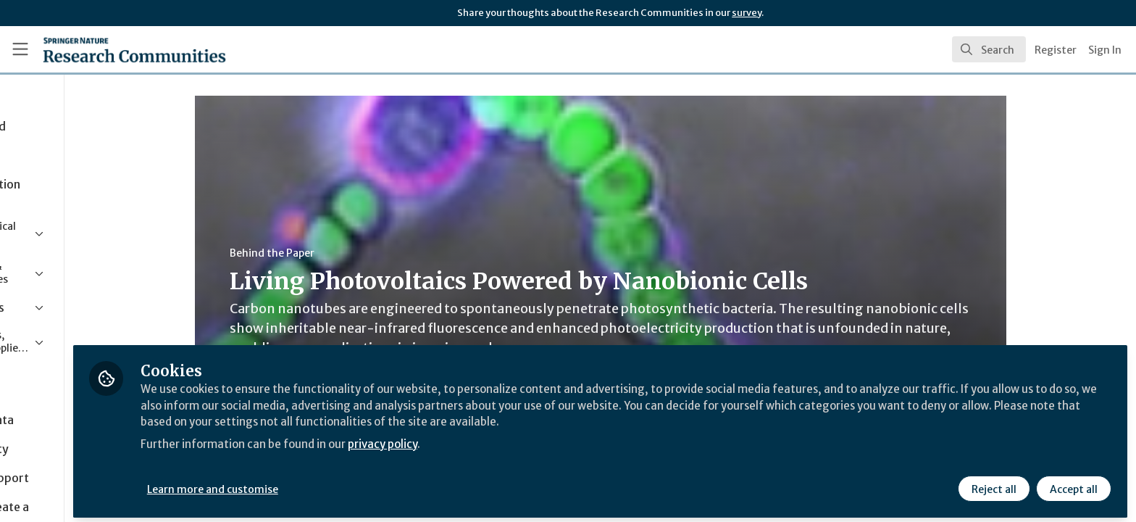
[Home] (117, 49)
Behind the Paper (332, 253)
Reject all (992, 483)
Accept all (1072, 483)
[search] (989, 49)
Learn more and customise (334, 483)
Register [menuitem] (1056, 50)
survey (746, 13)
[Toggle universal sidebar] (20, 49)
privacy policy (516, 438)
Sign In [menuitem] (1105, 50)
